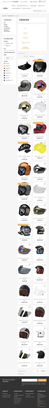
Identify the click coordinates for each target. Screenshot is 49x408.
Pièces (13, 5)
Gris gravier (9, 80)
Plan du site (16, 403)
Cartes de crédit (17, 399)
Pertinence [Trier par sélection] (38, 56)
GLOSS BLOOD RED (40, 136)
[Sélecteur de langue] (16, 2)
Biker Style (41, 5)
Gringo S (6, 26)
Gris (7, 63)
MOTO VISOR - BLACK (24, 74)
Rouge (8, 68)
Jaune (8, 66)
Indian (8, 45)
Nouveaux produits (6, 395)
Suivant (43, 371)
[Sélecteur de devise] (26, 2)
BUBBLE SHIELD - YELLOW (39, 156)
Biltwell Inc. (9, 43)
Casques (7, 20)
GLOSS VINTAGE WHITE (24, 136)
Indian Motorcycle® (22, 5)
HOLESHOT (24, 218)
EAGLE (39, 238)
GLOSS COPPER (24, 177)
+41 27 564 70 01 (42, 402)
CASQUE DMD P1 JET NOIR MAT (39, 363)
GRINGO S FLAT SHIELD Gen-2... (24, 363)
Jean (7, 78)
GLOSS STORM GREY (24, 197)
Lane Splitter (7, 28)
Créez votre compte (29, 396)
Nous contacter (17, 401)
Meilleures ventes (6, 396)
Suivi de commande (29, 393)
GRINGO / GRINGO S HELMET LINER (24, 157)
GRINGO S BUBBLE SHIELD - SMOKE (24, 279)
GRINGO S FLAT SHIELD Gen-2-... (40, 300)
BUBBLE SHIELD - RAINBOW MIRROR (40, 94)
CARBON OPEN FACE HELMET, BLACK (39, 321)
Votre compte (29, 391)
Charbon (8, 73)
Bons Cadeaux (26, 8)
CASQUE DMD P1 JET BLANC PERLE (40, 342)
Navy (7, 70)
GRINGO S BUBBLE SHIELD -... (40, 177)
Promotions (5, 393)
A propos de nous (18, 398)
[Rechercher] (40, 11)
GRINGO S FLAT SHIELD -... (24, 320)
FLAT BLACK (39, 74)
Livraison (16, 393)
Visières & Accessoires (7, 30)
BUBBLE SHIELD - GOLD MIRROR (24, 116)
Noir (7, 75)
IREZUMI (40, 278)
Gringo (5, 24)
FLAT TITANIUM (24, 94)
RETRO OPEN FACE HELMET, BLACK (24, 300)
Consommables (16, 8)
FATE (40, 258)
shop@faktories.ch (42, 406)
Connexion (27, 395)
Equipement (33, 5)
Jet (4, 22)
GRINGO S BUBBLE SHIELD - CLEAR (40, 198)
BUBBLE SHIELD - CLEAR (40, 115)
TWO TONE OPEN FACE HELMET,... (24, 342)
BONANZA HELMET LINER (24, 238)
